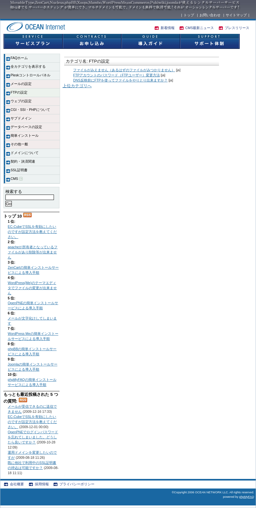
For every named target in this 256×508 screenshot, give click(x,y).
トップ (189, 15)
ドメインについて (25, 153)
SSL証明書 (19, 170)
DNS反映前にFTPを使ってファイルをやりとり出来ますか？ (120, 80)
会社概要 (17, 484)
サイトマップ (236, 15)
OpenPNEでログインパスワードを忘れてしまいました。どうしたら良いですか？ (33, 437)
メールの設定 (21, 84)
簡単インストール (25, 135)
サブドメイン (21, 118)
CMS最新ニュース (199, 28)
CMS (17, 179)
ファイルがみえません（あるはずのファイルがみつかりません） (124, 70)
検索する (13, 191)
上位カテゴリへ (77, 85)
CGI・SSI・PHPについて (30, 110)
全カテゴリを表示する (28, 66)
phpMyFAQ (246, 496)
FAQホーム (19, 58)
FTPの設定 (19, 92)
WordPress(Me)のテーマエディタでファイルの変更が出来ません (32, 288)
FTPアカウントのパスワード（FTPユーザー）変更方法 (116, 75)
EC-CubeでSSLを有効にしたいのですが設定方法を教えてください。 (32, 232)
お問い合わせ (210, 15)
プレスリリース (237, 28)
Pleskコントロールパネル (30, 75)
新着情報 (168, 28)
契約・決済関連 (23, 161)
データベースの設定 (26, 127)
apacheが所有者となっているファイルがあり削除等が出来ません (32, 252)
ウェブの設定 (21, 101)
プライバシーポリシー (76, 484)
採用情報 (42, 484)
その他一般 (19, 144)
